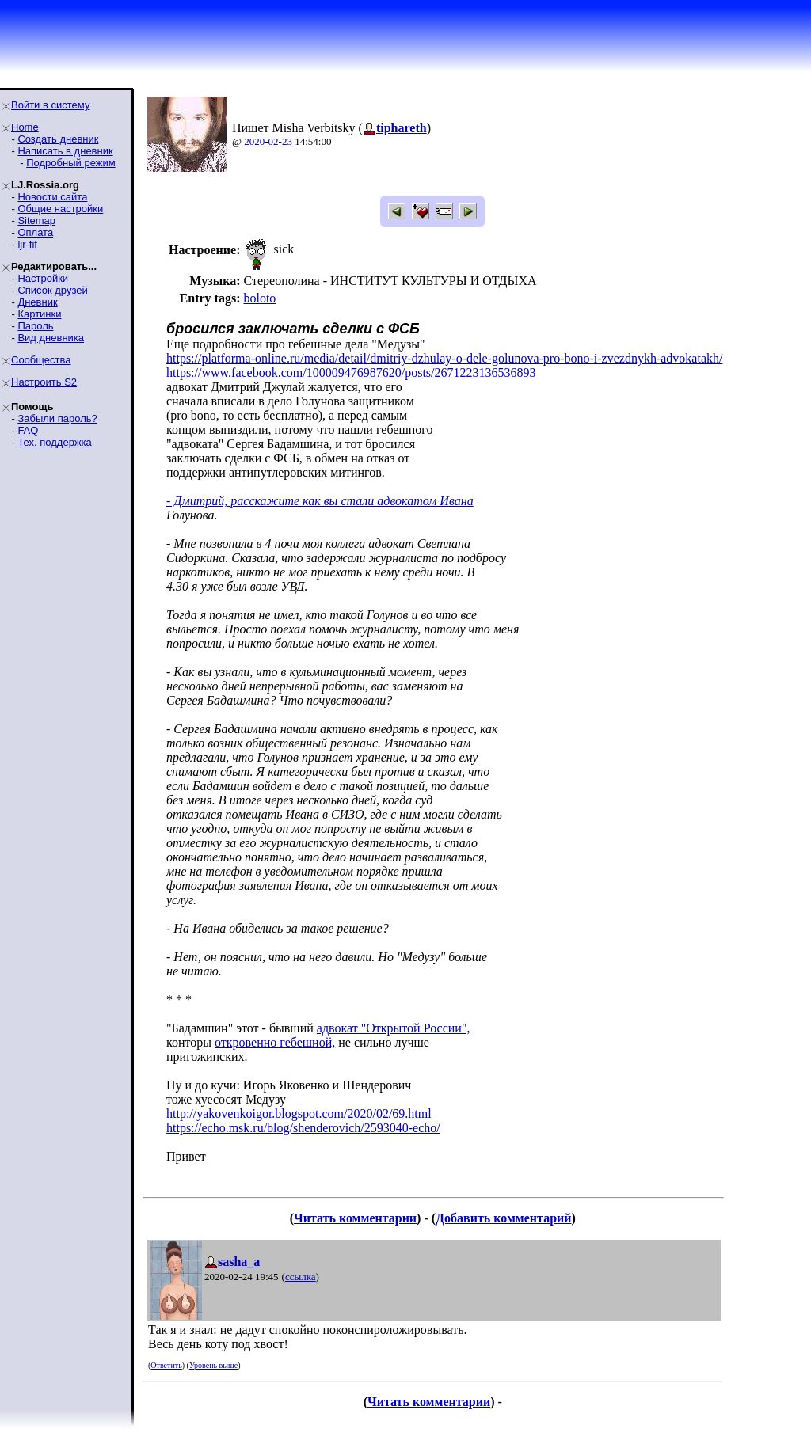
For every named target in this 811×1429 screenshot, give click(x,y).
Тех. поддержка (54, 442)
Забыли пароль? (57, 418)
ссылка (300, 1277)
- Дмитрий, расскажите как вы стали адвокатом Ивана (320, 500)
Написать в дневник (64, 151)
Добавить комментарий (503, 1218)
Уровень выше (213, 1365)
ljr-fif (27, 244)
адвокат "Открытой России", (393, 1028)
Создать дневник (57, 139)
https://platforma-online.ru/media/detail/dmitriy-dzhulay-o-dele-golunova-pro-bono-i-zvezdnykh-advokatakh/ (444, 358)
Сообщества (41, 360)
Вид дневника (50, 338)
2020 (254, 141)
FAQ (27, 430)
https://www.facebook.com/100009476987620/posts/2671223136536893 (351, 372)
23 (287, 141)
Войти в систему (50, 105)
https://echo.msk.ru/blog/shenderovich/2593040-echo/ (303, 1127)
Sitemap (36, 220)
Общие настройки (60, 209)
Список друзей (52, 290)
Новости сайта (52, 197)
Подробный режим (70, 163)
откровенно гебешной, (275, 1042)
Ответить (165, 1365)
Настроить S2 (44, 382)
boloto (259, 298)
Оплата (35, 232)
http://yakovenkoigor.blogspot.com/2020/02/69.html (299, 1113)
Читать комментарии (355, 1218)
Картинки (39, 314)
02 (273, 141)
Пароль (35, 326)
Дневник (37, 302)
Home (25, 127)
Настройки (42, 278)
